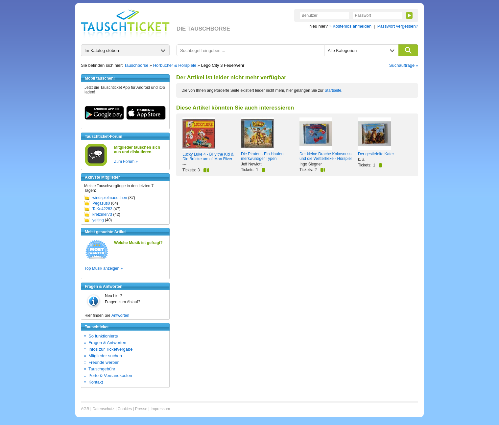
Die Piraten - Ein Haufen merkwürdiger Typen (262, 156)
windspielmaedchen (109, 197)
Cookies (125, 409)
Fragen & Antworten (107, 342)
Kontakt (95, 382)
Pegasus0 (101, 203)
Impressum (160, 409)
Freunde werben (104, 362)
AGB (85, 409)
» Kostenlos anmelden (350, 26)
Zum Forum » (126, 161)
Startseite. (334, 90)
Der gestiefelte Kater (376, 154)
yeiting (98, 220)
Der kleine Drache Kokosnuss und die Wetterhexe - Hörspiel (325, 156)
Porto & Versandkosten (110, 375)
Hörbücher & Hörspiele (175, 65)
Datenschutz (103, 409)
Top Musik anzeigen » (103, 268)
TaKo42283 (102, 209)
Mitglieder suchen (105, 355)
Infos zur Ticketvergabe (110, 349)
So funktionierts (103, 336)
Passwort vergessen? (397, 26)
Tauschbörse (136, 65)
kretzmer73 (102, 214)
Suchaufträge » (403, 65)
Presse (141, 409)
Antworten (120, 315)
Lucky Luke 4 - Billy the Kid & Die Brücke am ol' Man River (207, 156)
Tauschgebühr (101, 368)
